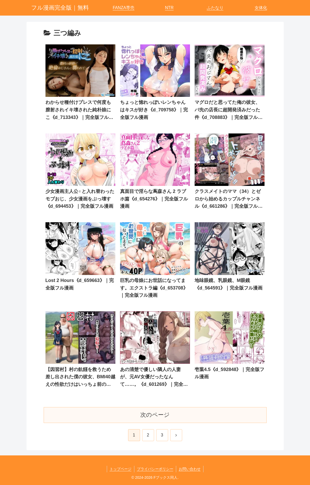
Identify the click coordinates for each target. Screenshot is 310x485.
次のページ (155, 415)
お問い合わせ (190, 469)
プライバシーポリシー (155, 469)
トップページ (120, 469)
